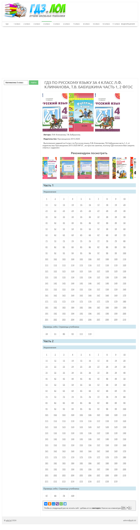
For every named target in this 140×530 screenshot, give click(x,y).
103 (63, 259)
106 (89, 259)
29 (116, 211)
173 (63, 301)
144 (72, 283)
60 (124, 229)
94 (73, 253)
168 (107, 295)
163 (63, 295)
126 (89, 271)
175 (81, 301)
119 (115, 265)
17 (98, 204)
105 (81, 259)
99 (116, 253)
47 (98, 223)
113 (63, 265)
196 (89, 313)
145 (81, 283)
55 (81, 229)
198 (107, 313)
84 (73, 247)
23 (64, 211)
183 (63, 307)
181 (46, 307)
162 (55, 295)
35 (81, 217)
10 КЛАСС (106, 24)
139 (115, 277)
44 (73, 223)
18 (107, 204)
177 (98, 301)
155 (81, 289)
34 (73, 217)
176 (89, 301)
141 (46, 283)
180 (124, 301)
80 (124, 241)
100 (124, 253)
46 (90, 223)
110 (124, 259)
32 (55, 217)
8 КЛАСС (86, 24)
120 (124, 265)
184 (72, 307)
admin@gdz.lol (129, 520)
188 (107, 307)
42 (55, 223)
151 (46, 289)
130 (124, 271)
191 (46, 313)
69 (116, 235)
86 (90, 247)
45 (81, 223)
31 (47, 217)
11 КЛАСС (116, 24)
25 (81, 211)
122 (55, 271)
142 (55, 283)
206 (89, 319)
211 (46, 481)
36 (90, 217)
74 (73, 241)
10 (124, 198)
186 (89, 307)
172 (55, 301)
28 (107, 211)
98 (107, 253)
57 (98, 229)
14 (73, 204)
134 (72, 277)
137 (98, 277)
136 (89, 277)
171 (46, 301)
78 (107, 241)
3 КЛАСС (36, 24)
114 (72, 265)
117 (98, 265)
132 (55, 277)
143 (63, 283)
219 (115, 481)
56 (90, 229)
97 (98, 253)
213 (63, 481)
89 (116, 247)
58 (107, 229)
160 (124, 289)
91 (47, 253)
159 (115, 289)
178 (107, 301)
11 (47, 204)
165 (81, 295)
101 (46, 259)
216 (89, 481)
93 (64, 253)
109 (115, 259)
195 (81, 313)
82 (55, 247)
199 (115, 313)
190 (124, 307)
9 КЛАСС (96, 24)
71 (47, 241)
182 (55, 307)
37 (98, 217)
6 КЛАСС (66, 24)
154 (72, 289)
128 (107, 271)
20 (124, 204)
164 (72, 295)
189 (115, 307)
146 (89, 283)
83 (64, 247)
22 (55, 211)
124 (72, 271)
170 (124, 295)
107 (98, 259)
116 (89, 265)
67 (98, 235)
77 (98, 241)
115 (81, 265)
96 (90, 253)
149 (115, 283)
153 (63, 289)
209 (115, 319)
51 (47, 229)
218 (107, 481)
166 (89, 295)
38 (107, 217)
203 (63, 319)
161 (46, 295)
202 (55, 319)
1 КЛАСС (17, 24)
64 (73, 235)
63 (64, 235)
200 (124, 313)
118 (107, 265)
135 (81, 277)
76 (90, 241)
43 (64, 223)
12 (55, 204)
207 (98, 319)
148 (107, 283)
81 (47, 247)
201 (46, 319)
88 (107, 247)
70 (124, 235)
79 (116, 241)
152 (55, 289)
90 (124, 247)
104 (72, 259)
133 (63, 277)
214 (72, 481)
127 (98, 271)
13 (64, 204)
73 (64, 241)
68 (107, 235)
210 (124, 319)
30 (124, 211)
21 (47, 211)
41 (47, 223)
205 (81, 319)
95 (81, 253)
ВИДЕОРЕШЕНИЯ (126, 24)
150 (124, 283)
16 (90, 204)
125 (81, 271)
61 (47, 235)
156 (89, 289)
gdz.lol (9, 520)
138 (107, 277)
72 (55, 241)
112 (55, 265)
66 (90, 235)
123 (63, 271)
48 (107, 223)
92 (55, 253)
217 (98, 481)
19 (116, 204)
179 (115, 301)
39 (116, 217)
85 (81, 247)
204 (72, 319)
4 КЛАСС (46, 24)
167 (98, 295)
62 (55, 235)
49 (116, 223)
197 (98, 313)
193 (63, 313)
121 (46, 271)
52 (55, 229)
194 (72, 313)
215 (81, 481)
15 (81, 204)
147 (98, 283)
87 (98, 247)
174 (72, 301)
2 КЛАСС (27, 24)
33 (64, 217)
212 (55, 481)
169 (115, 295)
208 (107, 319)
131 (46, 277)
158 (107, 289)
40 (124, 217)
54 (73, 229)
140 (124, 277)
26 (90, 211)
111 (46, 265)
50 (124, 223)
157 (98, 289)
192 (55, 313)
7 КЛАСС (76, 24)
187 (98, 307)
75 (81, 241)
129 (115, 271)
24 (73, 211)
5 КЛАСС (56, 24)
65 (81, 235)
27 (98, 211)
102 (55, 259)
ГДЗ (7, 24)
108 (107, 259)
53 (64, 229)
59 (116, 229)
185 (81, 307)
